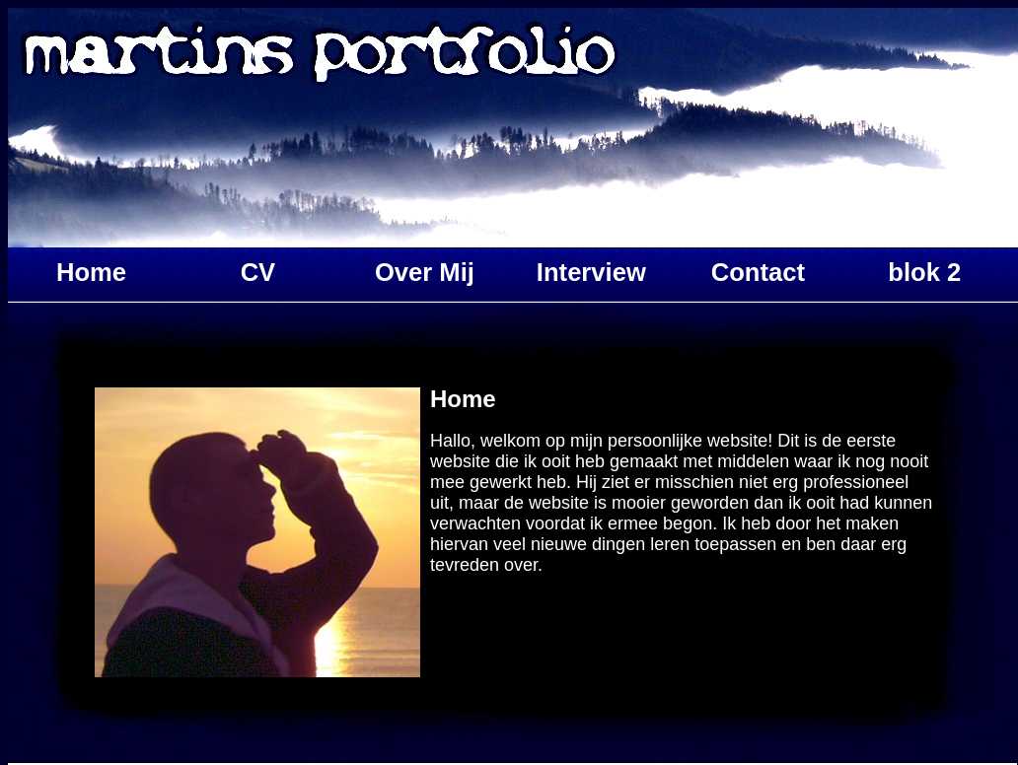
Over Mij (424, 272)
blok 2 (924, 272)
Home (91, 272)
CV (258, 272)
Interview (591, 272)
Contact (758, 272)
